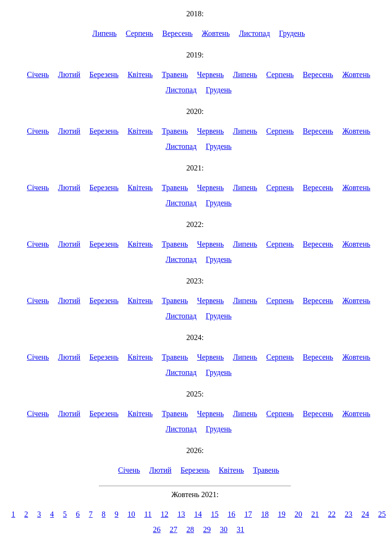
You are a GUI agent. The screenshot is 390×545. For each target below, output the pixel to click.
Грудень (292, 33)
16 (231, 514)
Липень (104, 33)
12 (164, 514)
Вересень (177, 33)
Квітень (140, 74)
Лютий (69, 74)
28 (190, 529)
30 (224, 529)
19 (281, 514)
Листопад (254, 33)
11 (148, 514)
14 (198, 514)
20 (298, 514)
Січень (38, 74)
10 (131, 514)
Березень (104, 74)
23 (348, 514)
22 (332, 514)
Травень (175, 74)
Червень (210, 74)
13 (181, 514)
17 (248, 514)
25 (382, 514)
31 (240, 529)
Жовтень (216, 33)
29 (207, 529)
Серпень (139, 33)
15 (214, 514)
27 (173, 529)
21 (315, 514)
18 (265, 514)
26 (157, 529)
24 (365, 514)
